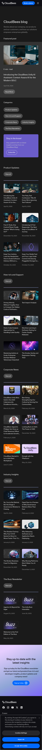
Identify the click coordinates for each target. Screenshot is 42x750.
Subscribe (11, 152)
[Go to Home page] (9, 3)
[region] (21, 732)
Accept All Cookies (21, 746)
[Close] (39, 717)
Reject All (21, 739)
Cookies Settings (21, 733)
